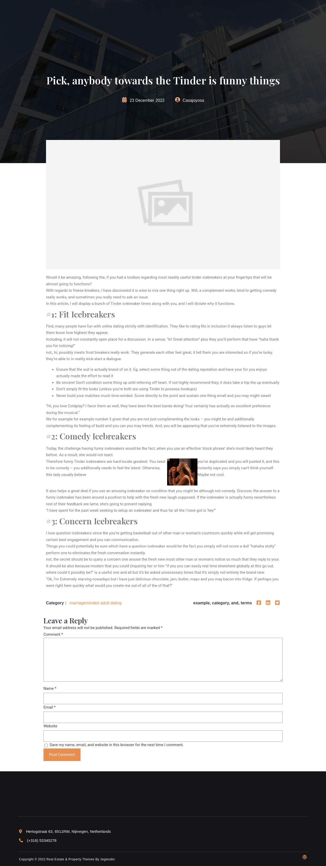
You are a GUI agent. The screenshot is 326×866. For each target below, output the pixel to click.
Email (49, 707)
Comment (53, 634)
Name (49, 688)
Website (50, 726)
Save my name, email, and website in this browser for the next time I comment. (117, 745)
